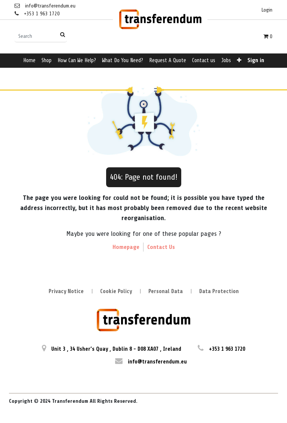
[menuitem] (29, 61)
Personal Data (165, 291)
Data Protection (219, 291)
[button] (239, 61)
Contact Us (161, 247)
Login (267, 10)
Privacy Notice (66, 291)
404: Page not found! (144, 177)
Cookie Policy (116, 291)
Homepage (125, 247)
